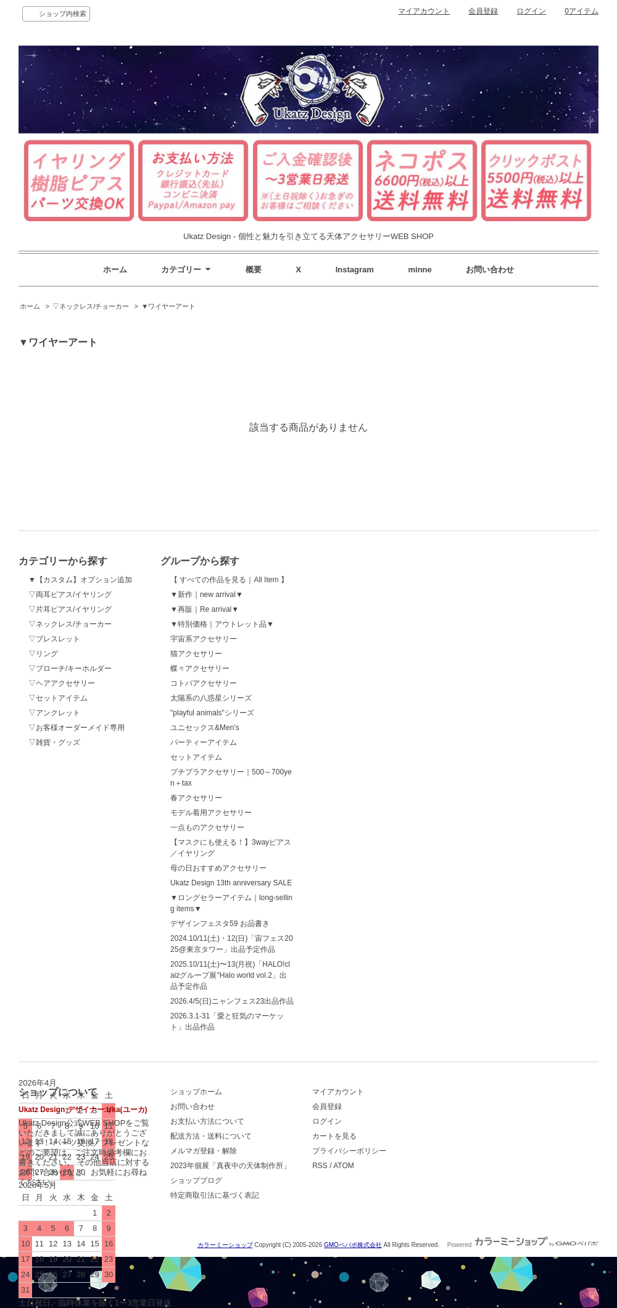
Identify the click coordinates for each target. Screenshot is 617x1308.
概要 (254, 269)
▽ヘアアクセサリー (61, 683)
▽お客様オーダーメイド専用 (76, 727)
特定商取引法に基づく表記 (214, 1195)
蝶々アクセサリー (200, 668)
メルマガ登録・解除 (203, 1151)
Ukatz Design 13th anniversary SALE (231, 883)
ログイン (531, 11)
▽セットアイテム (58, 698)
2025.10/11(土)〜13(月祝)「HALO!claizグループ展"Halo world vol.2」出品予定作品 (230, 975)
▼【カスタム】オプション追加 (80, 579)
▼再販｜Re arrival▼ (204, 609)
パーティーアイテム (203, 742)
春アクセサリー (196, 798)
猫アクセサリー (196, 653)
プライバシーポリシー (349, 1151)
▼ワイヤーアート (168, 306)
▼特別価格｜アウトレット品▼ (222, 624)
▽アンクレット (54, 713)
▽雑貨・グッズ (54, 742)
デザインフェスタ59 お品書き (220, 923)
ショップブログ (196, 1180)
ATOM (343, 1165)
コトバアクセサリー (203, 683)
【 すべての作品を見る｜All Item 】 (229, 579)
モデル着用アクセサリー (211, 812)
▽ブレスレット (54, 639)
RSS (320, 1165)
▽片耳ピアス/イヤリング (70, 609)
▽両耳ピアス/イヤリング (70, 594)
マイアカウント (424, 11)
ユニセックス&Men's (204, 727)
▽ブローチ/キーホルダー (70, 668)
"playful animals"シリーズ (212, 713)
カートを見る (334, 1136)
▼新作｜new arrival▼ (206, 594)
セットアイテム (196, 757)
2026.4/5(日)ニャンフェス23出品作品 (232, 1001)
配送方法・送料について (211, 1136)
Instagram (355, 269)
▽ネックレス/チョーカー (90, 306)
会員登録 (483, 11)
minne (420, 269)
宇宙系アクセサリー (203, 639)
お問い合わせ (490, 269)
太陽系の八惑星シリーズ (211, 698)
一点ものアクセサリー (207, 827)
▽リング (43, 653)
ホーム (115, 269)
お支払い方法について (207, 1121)
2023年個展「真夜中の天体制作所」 (230, 1165)
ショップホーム (196, 1091)
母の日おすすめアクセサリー (218, 868)
